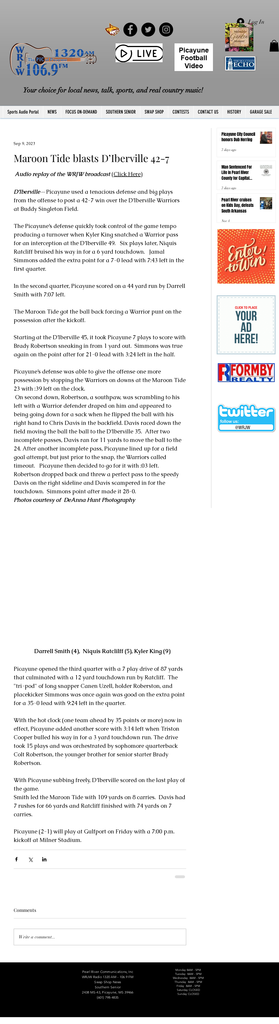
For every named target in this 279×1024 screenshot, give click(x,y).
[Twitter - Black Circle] (148, 30)
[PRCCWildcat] (112, 30)
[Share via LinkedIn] (44, 859)
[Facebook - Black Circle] (130, 30)
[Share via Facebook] (16, 859)
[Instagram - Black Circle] (166, 30)
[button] (274, 46)
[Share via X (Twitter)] (30, 859)
